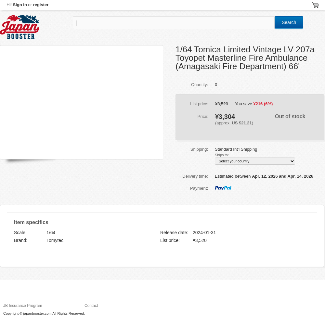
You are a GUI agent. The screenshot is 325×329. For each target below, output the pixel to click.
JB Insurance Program (22, 305)
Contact (91, 305)
